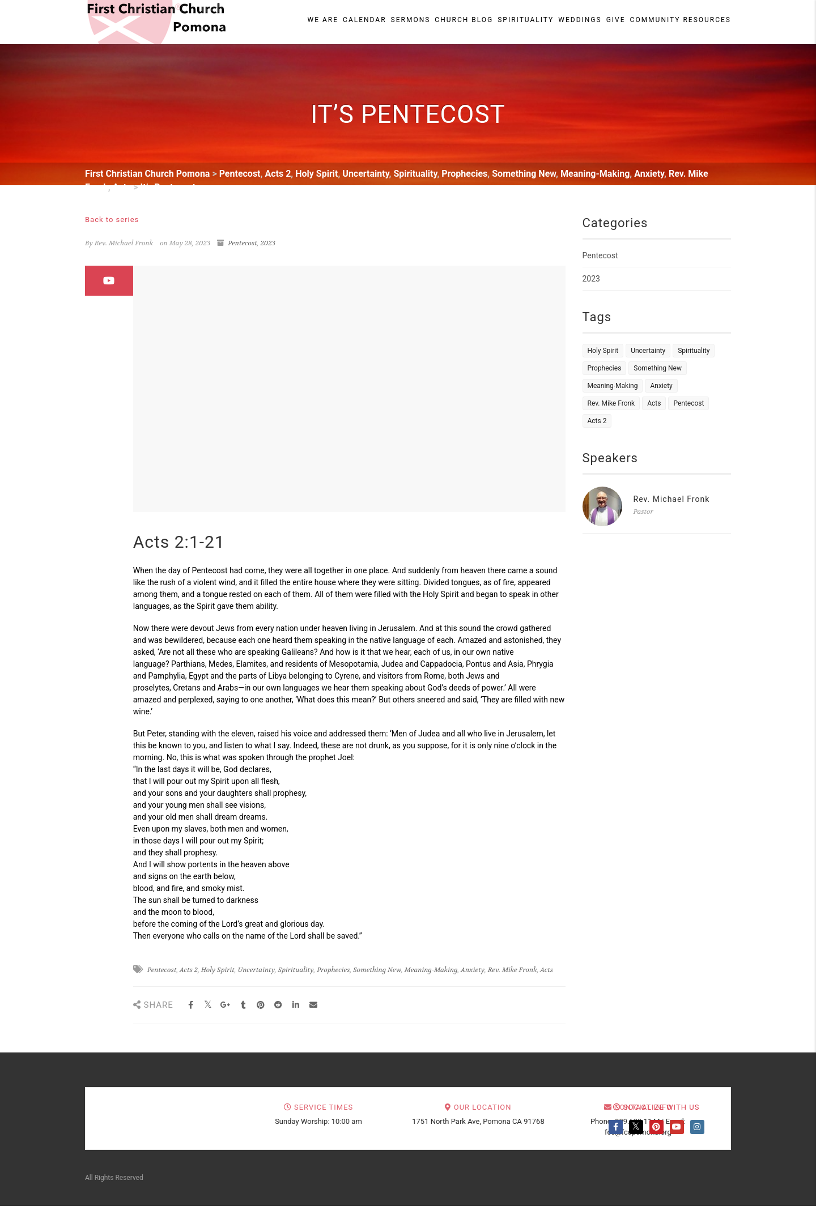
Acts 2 (189, 969)
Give (616, 20)
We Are (323, 20)
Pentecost (242, 243)
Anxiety (472, 969)
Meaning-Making (431, 969)
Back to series (112, 219)
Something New (377, 969)
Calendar (364, 20)
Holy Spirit (218, 969)
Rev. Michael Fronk (672, 499)
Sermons (411, 20)
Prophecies (333, 969)
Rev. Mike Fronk (512, 969)
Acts (546, 969)
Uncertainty (255, 969)
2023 (268, 243)
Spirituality (526, 20)
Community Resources (680, 20)
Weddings (579, 20)
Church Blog (464, 20)
